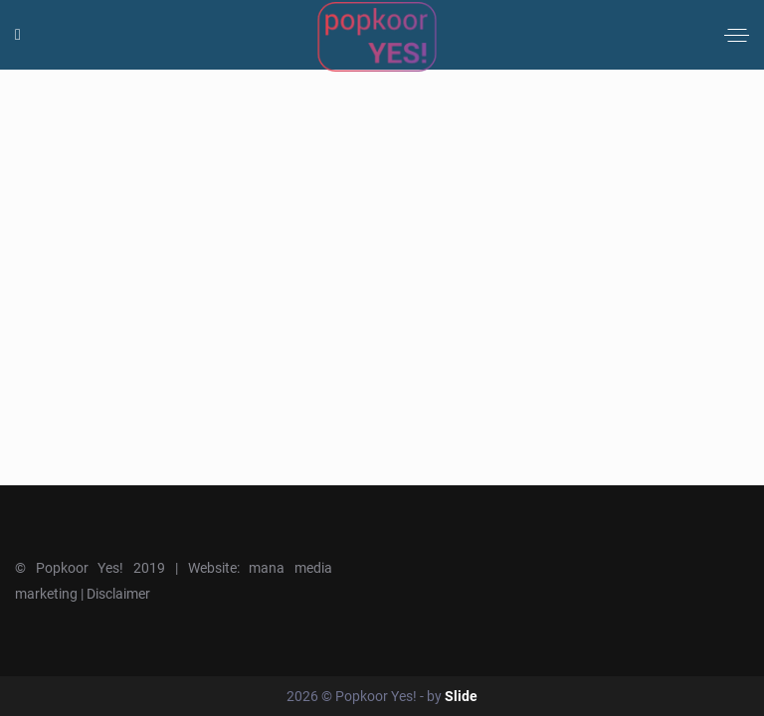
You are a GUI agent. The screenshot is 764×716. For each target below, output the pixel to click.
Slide (461, 696)
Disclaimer (118, 594)
